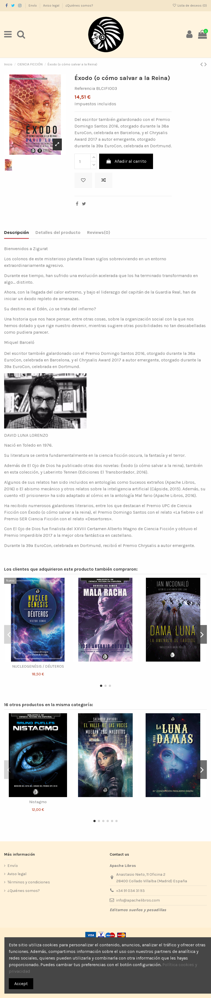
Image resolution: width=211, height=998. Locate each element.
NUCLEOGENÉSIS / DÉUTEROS (38, 666)
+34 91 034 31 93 (130, 890)
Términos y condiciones (28, 882)
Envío (33, 5)
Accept (21, 983)
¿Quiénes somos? (79, 5)
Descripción (16, 232)
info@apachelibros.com (138, 900)
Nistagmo (38, 802)
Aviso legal (51, 5)
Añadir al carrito (126, 161)
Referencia (84, 88)
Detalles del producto (57, 232)
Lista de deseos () (190, 5)
